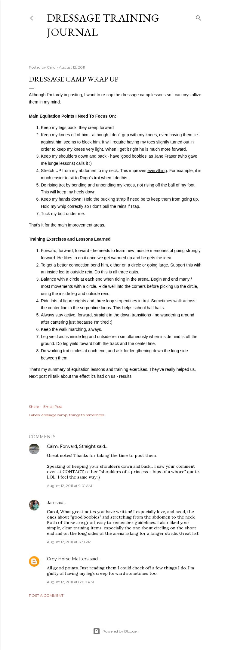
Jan (50, 502)
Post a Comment (46, 595)
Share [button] (34, 406)
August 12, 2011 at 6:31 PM (69, 542)
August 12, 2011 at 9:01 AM (69, 485)
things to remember (86, 415)
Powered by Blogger (115, 631)
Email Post (52, 406)
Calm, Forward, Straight (71, 446)
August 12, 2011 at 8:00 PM (70, 582)
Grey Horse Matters (67, 559)
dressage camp (54, 415)
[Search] (198, 17)
